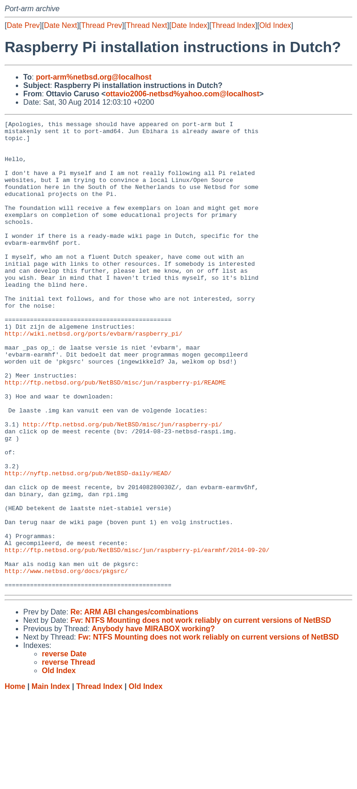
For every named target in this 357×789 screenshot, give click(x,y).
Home (15, 780)
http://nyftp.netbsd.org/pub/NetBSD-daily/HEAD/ (88, 544)
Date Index (189, 25)
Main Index (51, 780)
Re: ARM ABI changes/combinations (134, 705)
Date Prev (23, 25)
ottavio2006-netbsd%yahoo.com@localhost (182, 94)
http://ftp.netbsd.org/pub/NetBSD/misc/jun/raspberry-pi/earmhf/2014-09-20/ (137, 636)
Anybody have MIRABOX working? (153, 722)
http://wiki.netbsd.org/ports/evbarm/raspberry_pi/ (93, 376)
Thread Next (146, 25)
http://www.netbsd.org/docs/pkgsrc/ (66, 661)
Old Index (275, 25)
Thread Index (233, 25)
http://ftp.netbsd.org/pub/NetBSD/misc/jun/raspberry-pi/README (115, 435)
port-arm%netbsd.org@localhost (94, 77)
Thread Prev (101, 25)
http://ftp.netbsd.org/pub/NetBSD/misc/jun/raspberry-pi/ (122, 485)
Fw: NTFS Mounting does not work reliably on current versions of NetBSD (200, 714)
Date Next (60, 25)
